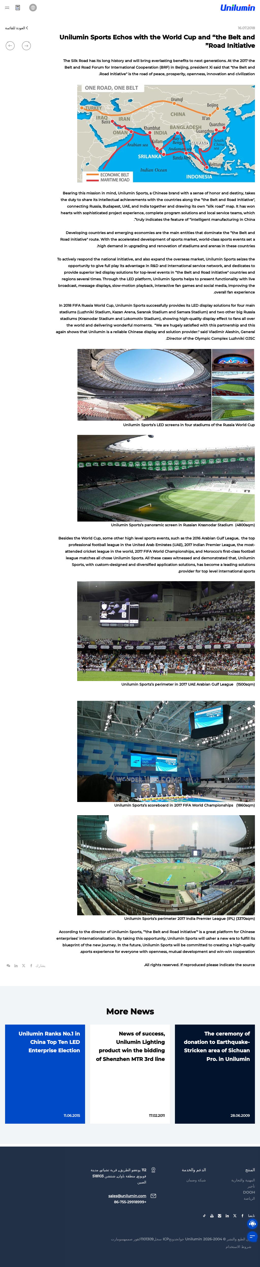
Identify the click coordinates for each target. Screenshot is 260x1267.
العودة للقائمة (17, 27)
